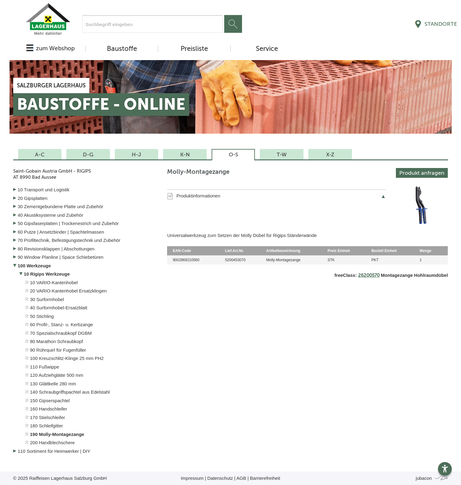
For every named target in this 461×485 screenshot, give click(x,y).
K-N (185, 154)
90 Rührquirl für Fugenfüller (58, 350)
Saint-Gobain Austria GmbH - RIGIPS (85, 174)
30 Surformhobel (47, 299)
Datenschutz (220, 478)
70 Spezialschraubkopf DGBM (61, 333)
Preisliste (194, 49)
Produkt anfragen (421, 173)
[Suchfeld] (152, 24)
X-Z (330, 154)
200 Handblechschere (52, 442)
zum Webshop (55, 48)
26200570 (369, 275)
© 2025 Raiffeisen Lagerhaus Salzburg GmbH (60, 478)
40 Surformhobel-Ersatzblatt (59, 307)
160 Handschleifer (48, 408)
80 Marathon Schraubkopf (56, 341)
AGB (241, 478)
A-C (40, 154)
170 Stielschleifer (47, 417)
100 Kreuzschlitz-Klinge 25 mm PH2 (67, 358)
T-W (282, 154)
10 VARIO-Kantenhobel (54, 282)
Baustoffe (122, 49)
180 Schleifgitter (46, 425)
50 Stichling (42, 316)
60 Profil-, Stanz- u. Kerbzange (61, 324)
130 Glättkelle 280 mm (53, 383)
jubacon (432, 478)
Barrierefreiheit (265, 478)
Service (267, 49)
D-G (88, 154)
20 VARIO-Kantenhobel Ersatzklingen (68, 290)
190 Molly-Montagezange (57, 434)
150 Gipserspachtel (50, 400)
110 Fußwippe (44, 366)
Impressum (192, 478)
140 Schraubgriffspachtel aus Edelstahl (70, 392)
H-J (136, 154)
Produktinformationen (198, 195)
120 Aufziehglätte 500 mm (56, 375)
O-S (233, 154)
